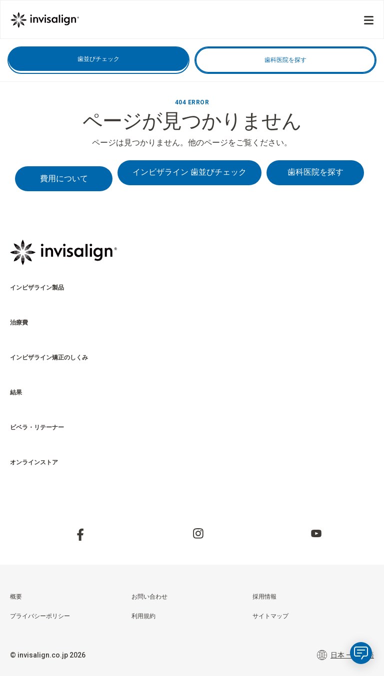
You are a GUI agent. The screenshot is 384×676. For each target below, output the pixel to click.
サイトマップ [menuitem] (270, 616)
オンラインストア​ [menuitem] (34, 462)
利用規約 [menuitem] (144, 616)
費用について (64, 178)
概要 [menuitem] (16, 596)
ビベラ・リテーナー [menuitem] (37, 427)
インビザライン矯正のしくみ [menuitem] (49, 357)
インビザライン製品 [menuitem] (37, 287)
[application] (361, 653)
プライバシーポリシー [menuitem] (40, 616)
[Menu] (369, 20)
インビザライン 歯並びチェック (189, 172)
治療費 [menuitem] (19, 322)
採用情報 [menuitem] (264, 596)
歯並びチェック (99, 58)
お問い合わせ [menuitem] (150, 596)
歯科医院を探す (285, 59)
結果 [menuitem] (16, 392)
